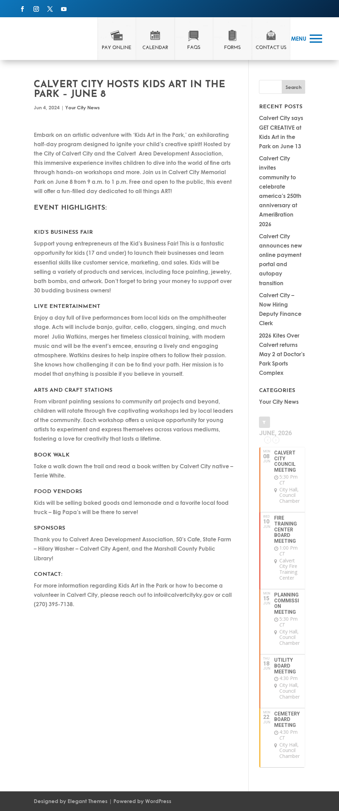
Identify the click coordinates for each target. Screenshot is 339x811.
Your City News (82, 107)
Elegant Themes (88, 801)
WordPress (158, 801)
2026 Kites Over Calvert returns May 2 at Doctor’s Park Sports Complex (282, 354)
